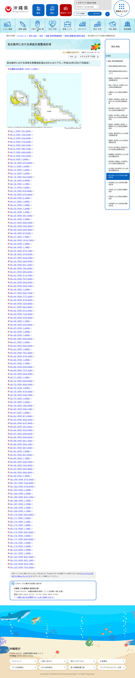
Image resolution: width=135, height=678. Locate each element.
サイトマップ (16, 661)
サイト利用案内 (18, 667)
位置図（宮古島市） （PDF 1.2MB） (25, 69)
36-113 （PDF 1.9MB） (21, 525)
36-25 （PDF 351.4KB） (22, 215)
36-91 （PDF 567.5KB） (22, 448)
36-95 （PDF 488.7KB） (22, 462)
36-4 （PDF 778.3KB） (21, 142)
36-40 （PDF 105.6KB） (22, 268)
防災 (41, 36)
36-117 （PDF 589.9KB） (22, 539)
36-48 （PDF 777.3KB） (22, 296)
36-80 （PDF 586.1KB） (22, 409)
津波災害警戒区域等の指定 (75, 36)
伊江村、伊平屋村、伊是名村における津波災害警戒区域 (118, 144)
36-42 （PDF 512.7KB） (22, 275)
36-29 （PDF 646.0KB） (22, 230)
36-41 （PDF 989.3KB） (22, 272)
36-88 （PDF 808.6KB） (22, 437)
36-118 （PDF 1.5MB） (21, 543)
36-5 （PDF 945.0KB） (21, 145)
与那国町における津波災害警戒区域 (118, 201)
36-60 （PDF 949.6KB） (22, 339)
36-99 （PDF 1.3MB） (21, 476)
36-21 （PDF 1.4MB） (21, 201)
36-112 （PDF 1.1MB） (21, 521)
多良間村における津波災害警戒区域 (118, 180)
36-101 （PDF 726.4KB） (22, 483)
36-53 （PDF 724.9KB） (22, 314)
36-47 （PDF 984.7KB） (22, 293)
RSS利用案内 (46, 667)
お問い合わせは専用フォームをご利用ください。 (36, 597)
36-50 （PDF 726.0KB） (22, 303)
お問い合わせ (46, 661)
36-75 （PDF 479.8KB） (22, 391)
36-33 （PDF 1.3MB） (21, 244)
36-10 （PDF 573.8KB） (22, 163)
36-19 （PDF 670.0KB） (22, 194)
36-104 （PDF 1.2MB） (21, 493)
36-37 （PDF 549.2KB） (22, 258)
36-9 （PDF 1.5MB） (20, 159)
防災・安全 (97, 29)
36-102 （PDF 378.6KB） (23, 486)
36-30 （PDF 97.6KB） (21, 233)
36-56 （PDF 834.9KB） (22, 324)
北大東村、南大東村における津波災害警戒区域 (118, 166)
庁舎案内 (103, 661)
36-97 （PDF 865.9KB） (22, 469)
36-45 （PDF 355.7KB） (22, 286)
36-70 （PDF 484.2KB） (22, 374)
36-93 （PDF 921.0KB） (22, 455)
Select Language (85, 7)
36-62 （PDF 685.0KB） (22, 346)
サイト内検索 (80, 13)
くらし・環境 (7, 29)
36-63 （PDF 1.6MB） (21, 349)
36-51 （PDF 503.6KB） (22, 307)
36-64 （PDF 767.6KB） (22, 353)
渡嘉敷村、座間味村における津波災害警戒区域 (118, 151)
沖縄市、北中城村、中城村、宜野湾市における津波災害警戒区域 (118, 113)
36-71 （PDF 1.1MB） (20, 377)
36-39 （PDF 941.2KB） (22, 265)
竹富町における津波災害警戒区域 (118, 194)
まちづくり (82, 29)
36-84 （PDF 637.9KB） (22, 423)
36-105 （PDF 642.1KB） (22, 497)
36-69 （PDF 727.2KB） (22, 370)
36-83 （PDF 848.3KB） (22, 419)
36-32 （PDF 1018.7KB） (22, 240)
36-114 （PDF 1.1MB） (21, 529)
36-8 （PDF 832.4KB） (21, 156)
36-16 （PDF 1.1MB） (20, 184)
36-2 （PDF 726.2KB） (21, 135)
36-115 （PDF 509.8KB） (22, 532)
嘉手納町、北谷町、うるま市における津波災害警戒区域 (118, 105)
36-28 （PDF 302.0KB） (22, 226)
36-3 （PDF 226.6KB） (21, 138)
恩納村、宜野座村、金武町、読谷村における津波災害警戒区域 (118, 97)
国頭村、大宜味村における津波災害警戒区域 (118, 75)
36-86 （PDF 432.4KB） (22, 430)
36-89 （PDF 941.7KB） (22, 441)
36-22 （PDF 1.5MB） (21, 205)
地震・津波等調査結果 (54, 36)
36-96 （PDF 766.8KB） (22, 465)
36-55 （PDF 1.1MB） (21, 321)
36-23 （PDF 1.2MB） (21, 208)
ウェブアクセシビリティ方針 (110, 667)
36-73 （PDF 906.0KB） (22, 384)
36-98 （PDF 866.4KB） (22, 472)
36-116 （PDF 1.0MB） (21, 536)
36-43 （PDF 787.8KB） (22, 279)
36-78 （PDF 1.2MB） (21, 402)
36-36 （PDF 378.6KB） (22, 254)
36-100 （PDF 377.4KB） (23, 479)
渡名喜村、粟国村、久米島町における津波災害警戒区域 (118, 158)
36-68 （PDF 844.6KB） (22, 367)
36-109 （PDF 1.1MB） (21, 511)
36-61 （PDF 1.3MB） (21, 342)
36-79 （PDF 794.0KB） (22, 405)
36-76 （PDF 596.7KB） (22, 395)
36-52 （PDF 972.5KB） (22, 310)
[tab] (80, 14)
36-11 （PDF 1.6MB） (20, 166)
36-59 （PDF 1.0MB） (21, 335)
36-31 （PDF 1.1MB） (20, 237)
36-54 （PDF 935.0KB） (22, 317)
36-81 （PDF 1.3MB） (21, 412)
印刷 (71, 56)
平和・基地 (112, 29)
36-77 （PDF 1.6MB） (21, 398)
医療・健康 (23, 29)
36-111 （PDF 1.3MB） (21, 518)
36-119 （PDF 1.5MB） (21, 546)
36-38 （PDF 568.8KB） (22, 261)
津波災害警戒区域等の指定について (118, 68)
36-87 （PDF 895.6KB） (22, 434)
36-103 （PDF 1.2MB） (21, 490)
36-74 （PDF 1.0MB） (21, 388)
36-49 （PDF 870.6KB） (22, 300)
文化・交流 (52, 29)
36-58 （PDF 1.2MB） (21, 332)
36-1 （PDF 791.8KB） (21, 131)
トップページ (21, 36)
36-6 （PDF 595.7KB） (21, 149)
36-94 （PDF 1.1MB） (21, 458)
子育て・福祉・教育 (37, 30)
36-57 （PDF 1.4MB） (21, 328)
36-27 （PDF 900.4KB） (22, 222)
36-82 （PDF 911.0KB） (22, 416)
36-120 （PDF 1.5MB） (21, 550)
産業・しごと (67, 29)
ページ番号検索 (94, 13)
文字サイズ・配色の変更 (87, 3)
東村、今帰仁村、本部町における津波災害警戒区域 (118, 82)
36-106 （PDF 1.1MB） (21, 500)
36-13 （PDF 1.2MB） (21, 173)
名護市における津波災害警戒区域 (118, 89)
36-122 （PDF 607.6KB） (23, 557)
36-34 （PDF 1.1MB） (21, 247)
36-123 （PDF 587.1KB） (22, 560)
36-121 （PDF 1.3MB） (21, 553)
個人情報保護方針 (78, 667)
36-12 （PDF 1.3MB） (21, 170)
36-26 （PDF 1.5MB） (21, 219)
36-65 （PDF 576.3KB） (22, 356)
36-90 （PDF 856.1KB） (22, 444)
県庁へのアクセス (77, 661)
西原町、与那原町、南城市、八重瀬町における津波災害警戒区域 (118, 123)
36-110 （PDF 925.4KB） (22, 514)
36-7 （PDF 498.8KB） (21, 152)
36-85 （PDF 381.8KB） (22, 427)
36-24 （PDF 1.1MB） (21, 212)
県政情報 (127, 29)
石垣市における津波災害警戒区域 (118, 187)
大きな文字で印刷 (87, 56)
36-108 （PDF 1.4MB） (21, 507)
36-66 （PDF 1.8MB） (21, 360)
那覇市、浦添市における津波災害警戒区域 (118, 137)
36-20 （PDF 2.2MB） (21, 198)
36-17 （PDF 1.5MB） (21, 187)
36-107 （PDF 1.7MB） (21, 504)
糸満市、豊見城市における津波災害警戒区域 (118, 130)
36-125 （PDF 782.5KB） (23, 567)
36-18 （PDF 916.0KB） (22, 191)
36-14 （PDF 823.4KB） (22, 177)
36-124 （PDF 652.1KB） (22, 564)
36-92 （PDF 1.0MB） (21, 451)
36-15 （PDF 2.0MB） (21, 180)
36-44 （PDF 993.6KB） (22, 282)
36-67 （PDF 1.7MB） (21, 363)
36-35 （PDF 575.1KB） (22, 251)
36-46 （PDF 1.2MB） (21, 289)
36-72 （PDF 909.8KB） (22, 381)
